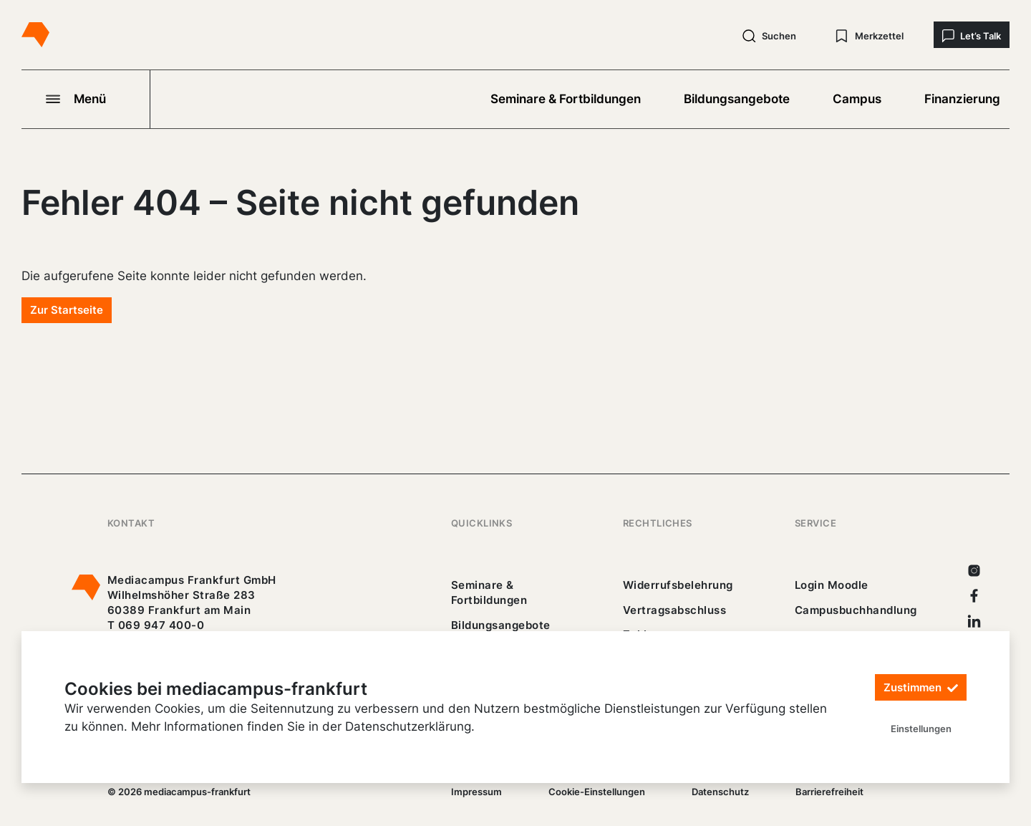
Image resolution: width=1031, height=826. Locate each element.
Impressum (476, 791)
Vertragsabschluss (674, 610)
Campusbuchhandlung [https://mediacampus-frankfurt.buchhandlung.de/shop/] (856, 610)
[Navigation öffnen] (85, 99)
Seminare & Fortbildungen (565, 99)
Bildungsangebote (737, 99)
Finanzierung (962, 99)
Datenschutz (720, 791)
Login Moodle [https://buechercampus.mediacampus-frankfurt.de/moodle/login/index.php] (831, 585)
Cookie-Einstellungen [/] (596, 791)
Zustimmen (921, 688)
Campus (857, 99)
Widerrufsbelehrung (678, 585)
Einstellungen (921, 728)
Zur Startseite (66, 310)
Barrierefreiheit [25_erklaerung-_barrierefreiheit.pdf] (829, 791)
